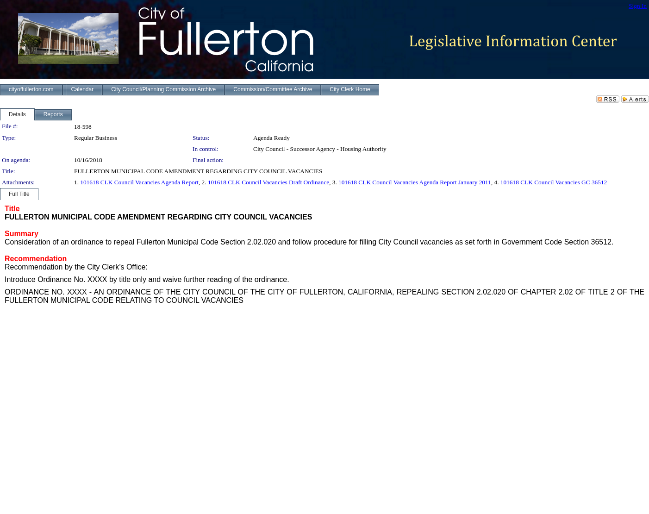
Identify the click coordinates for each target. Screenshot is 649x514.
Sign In (638, 5)
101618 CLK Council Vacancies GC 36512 (553, 182)
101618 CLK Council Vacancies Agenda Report (139, 182)
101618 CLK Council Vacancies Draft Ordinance (268, 182)
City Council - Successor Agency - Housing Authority (320, 148)
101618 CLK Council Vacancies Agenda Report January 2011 (414, 182)
